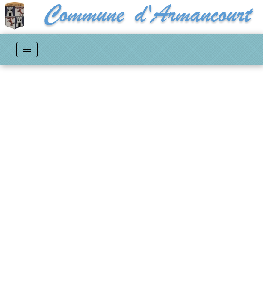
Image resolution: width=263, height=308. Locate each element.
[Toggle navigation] (27, 49)
